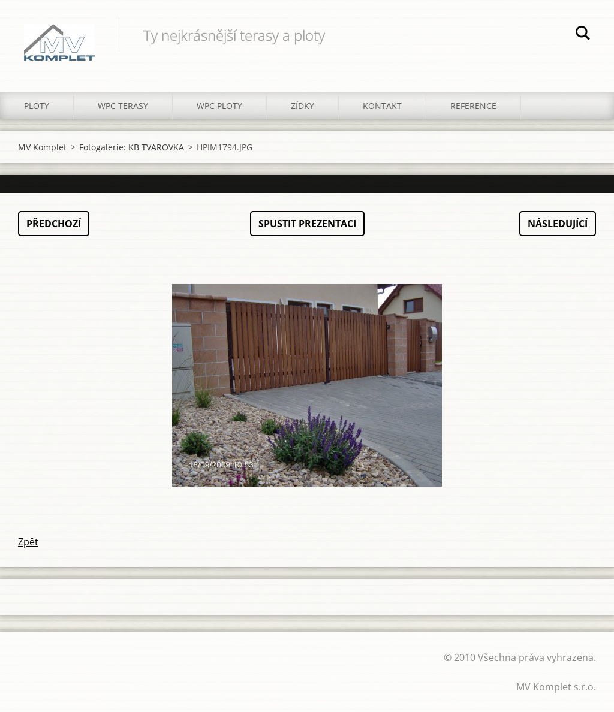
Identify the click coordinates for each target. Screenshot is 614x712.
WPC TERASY (123, 105)
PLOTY (36, 105)
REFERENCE (473, 105)
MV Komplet (42, 147)
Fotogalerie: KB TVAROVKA (131, 147)
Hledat (583, 35)
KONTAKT (382, 105)
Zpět (28, 541)
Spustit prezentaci (307, 223)
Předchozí (53, 223)
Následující (558, 223)
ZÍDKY (302, 105)
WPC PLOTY (219, 105)
